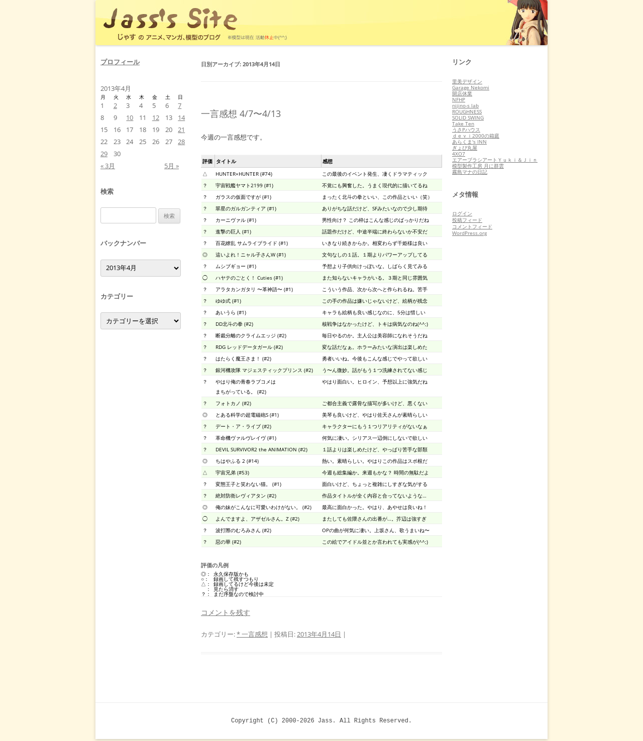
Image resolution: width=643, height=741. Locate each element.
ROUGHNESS (467, 111)
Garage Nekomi (470, 87)
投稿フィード (467, 219)
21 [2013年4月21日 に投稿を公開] (181, 129)
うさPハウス (466, 129)
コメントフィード (472, 226)
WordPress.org (469, 232)
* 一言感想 (252, 634)
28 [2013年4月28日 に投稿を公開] (181, 141)
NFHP (458, 99)
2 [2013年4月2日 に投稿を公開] (115, 105)
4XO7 (458, 153)
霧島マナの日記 (469, 171)
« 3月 (107, 165)
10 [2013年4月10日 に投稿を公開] (129, 117)
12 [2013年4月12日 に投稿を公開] (155, 117)
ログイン (462, 213)
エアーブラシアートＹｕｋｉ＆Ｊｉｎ (495, 159)
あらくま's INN (469, 141)
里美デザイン (467, 81)
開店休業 (462, 93)
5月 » (171, 165)
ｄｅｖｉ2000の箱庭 (475, 135)
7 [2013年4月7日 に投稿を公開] (179, 105)
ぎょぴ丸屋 (464, 147)
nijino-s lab (465, 105)
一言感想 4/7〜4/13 (241, 113)
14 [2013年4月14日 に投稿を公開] (181, 117)
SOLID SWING (468, 117)
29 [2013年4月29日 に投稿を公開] (104, 153)
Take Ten (463, 123)
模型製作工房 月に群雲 (478, 165)
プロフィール (120, 61)
